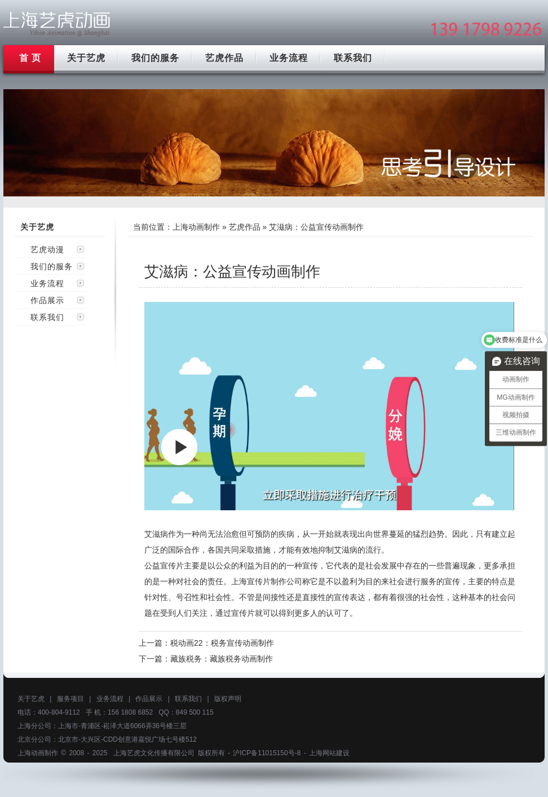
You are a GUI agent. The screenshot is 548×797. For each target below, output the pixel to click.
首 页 (30, 58)
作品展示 (47, 300)
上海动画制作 (196, 226)
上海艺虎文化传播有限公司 (154, 753)
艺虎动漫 (47, 249)
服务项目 (70, 699)
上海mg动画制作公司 (57, 24)
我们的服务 (155, 58)
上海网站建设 (329, 753)
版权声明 (227, 699)
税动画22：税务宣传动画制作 (222, 642)
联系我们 (353, 58)
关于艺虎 (86, 58)
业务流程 (288, 58)
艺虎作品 (224, 58)
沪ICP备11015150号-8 (266, 753)
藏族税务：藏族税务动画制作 (221, 658)
